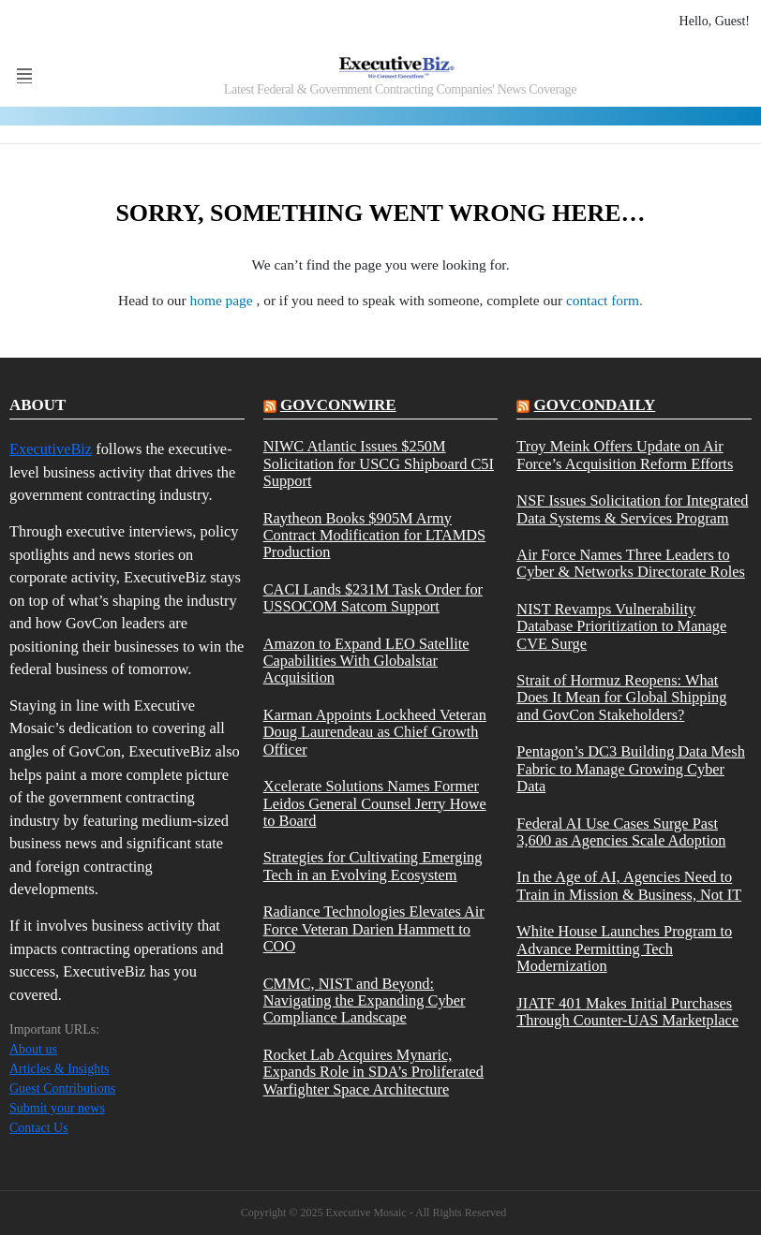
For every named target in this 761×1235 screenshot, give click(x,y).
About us (33, 1049)
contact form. (604, 300)
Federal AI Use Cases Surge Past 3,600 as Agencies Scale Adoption (620, 832)
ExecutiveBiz (50, 449)
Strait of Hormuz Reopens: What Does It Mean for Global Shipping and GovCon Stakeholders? (621, 698)
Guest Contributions (62, 1088)
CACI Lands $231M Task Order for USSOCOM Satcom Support (373, 598)
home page (223, 300)
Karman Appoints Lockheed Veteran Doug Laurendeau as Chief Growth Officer (374, 732)
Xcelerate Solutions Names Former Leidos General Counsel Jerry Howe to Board (374, 804)
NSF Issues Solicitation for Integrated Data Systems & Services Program (632, 509)
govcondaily (595, 405)
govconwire (338, 405)
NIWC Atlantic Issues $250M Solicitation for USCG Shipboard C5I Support (378, 464)
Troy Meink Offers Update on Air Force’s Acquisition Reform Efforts (624, 455)
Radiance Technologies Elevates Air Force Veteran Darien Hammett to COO (374, 929)
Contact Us (38, 1128)
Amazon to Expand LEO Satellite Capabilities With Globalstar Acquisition (366, 661)
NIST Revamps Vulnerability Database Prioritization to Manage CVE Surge (621, 627)
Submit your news (57, 1108)
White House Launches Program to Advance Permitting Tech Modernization (624, 949)
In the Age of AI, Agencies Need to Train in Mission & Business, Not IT (628, 886)
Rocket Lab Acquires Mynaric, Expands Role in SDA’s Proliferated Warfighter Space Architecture (373, 1072)
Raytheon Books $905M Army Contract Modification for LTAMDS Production (374, 536)
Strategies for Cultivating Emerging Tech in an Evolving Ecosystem (373, 866)
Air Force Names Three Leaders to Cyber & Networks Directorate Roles (630, 564)
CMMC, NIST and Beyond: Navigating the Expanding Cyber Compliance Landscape (364, 1001)
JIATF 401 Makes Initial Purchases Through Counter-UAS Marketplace (627, 1012)
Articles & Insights (59, 1069)
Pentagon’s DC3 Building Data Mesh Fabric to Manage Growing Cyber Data (630, 769)
